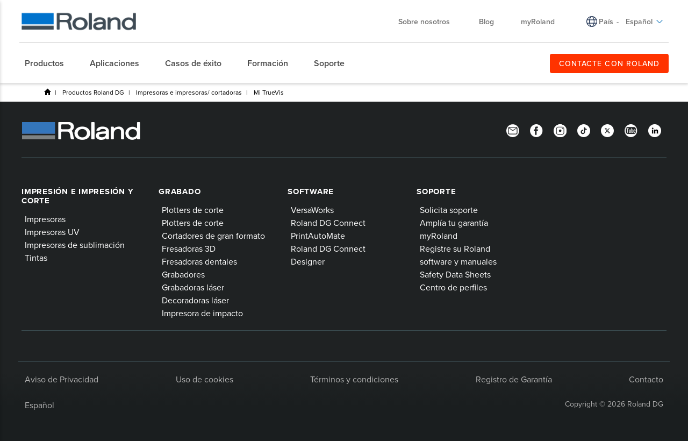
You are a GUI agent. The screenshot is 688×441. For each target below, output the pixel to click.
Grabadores (183, 274)
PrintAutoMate (318, 235)
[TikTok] (583, 129)
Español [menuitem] (644, 21)
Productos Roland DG (93, 92)
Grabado (179, 191)
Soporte (436, 191)
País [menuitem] (606, 21)
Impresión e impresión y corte (77, 196)
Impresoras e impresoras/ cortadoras (189, 92)
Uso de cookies (204, 379)
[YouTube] (631, 129)
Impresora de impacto (202, 313)
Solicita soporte (449, 210)
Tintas (36, 258)
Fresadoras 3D (189, 248)
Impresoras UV (52, 232)
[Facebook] (536, 129)
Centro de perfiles (453, 287)
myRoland (438, 235)
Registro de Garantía (514, 379)
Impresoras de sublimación (75, 245)
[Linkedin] (654, 129)
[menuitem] (49, 63)
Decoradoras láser (195, 300)
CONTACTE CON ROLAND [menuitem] (609, 63)
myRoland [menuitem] (538, 21)
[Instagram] (560, 129)
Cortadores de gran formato (213, 235)
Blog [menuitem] (486, 21)
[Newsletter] (512, 129)
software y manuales (458, 261)
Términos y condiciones (354, 379)
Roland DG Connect (328, 223)
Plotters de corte (193, 210)
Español (39, 405)
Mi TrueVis (269, 92)
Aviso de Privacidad (61, 379)
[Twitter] (607, 129)
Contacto (646, 379)
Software (311, 191)
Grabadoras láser (193, 287)
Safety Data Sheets (455, 274)
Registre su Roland (455, 248)
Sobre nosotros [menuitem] (429, 21)
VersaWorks (312, 210)
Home (47, 92)
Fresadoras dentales (199, 261)
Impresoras (45, 219)
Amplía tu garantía (454, 223)
